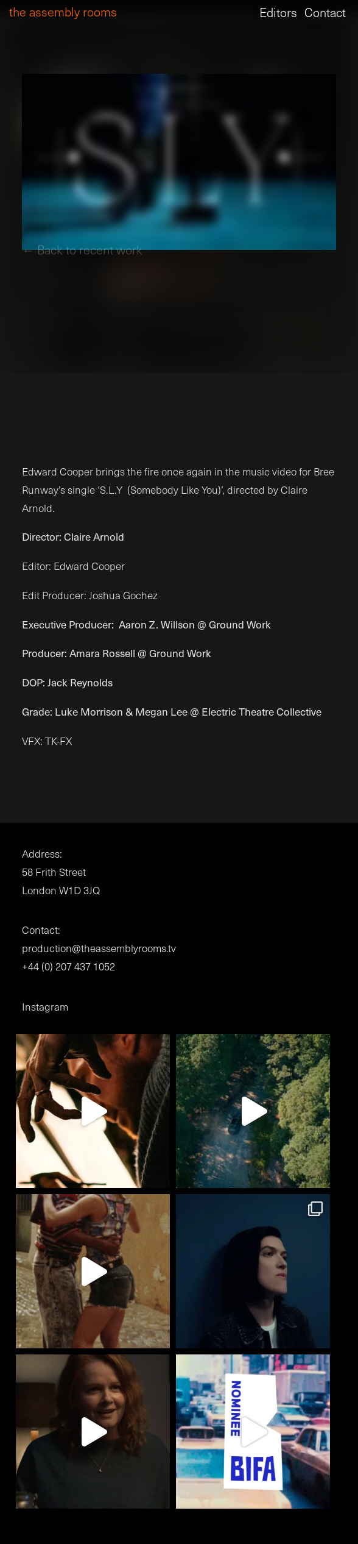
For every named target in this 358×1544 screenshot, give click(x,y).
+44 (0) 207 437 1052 (68, 966)
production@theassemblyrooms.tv (99, 948)
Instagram (45, 1007)
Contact (325, 12)
